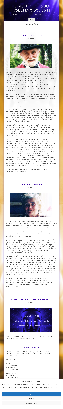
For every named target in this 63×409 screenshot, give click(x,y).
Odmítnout (31, 398)
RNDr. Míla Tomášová (31, 184)
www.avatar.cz (31, 347)
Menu (31, 19)
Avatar (30, 337)
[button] (60, 381)
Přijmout (31, 394)
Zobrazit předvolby (31, 403)
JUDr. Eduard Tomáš (31, 35)
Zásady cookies (30, 406)
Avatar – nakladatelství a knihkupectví (31, 299)
